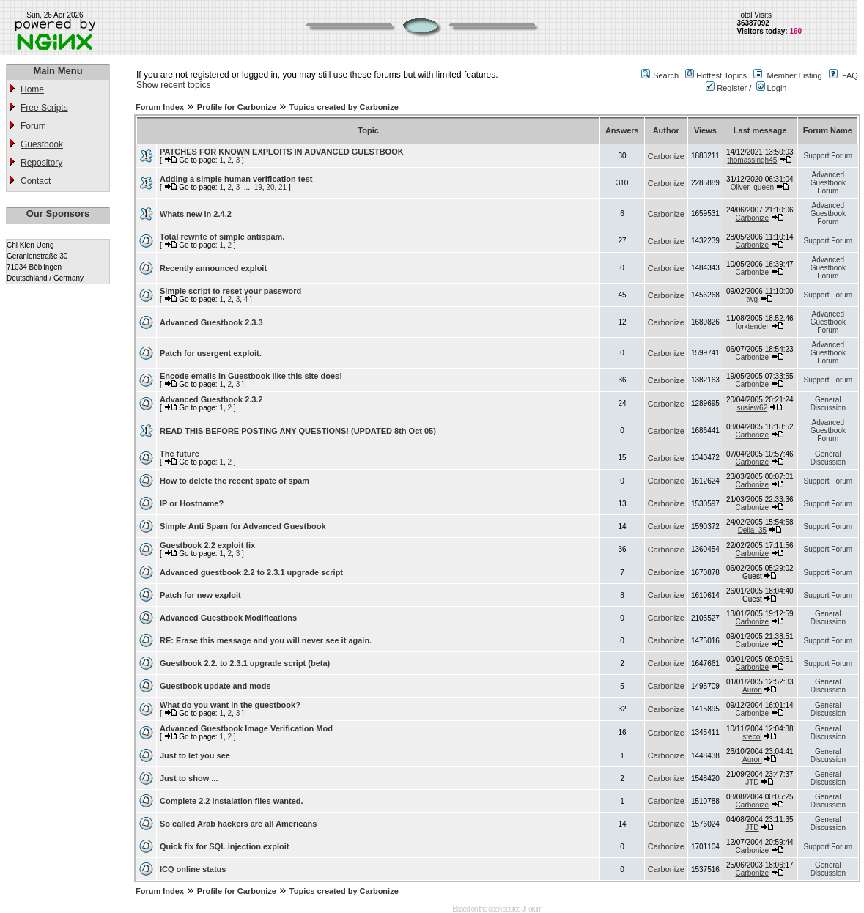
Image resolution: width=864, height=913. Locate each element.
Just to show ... (189, 778)
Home (32, 89)
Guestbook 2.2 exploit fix (207, 545)
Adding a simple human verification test (236, 178)
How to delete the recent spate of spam (234, 480)
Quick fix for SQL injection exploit (224, 846)
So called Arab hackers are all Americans (238, 823)
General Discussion (828, 404)
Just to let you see (195, 755)
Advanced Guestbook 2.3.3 (211, 322)
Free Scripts (44, 108)
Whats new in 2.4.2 (196, 214)
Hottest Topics (721, 75)
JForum (532, 909)
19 (258, 187)
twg (752, 299)
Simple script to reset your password (230, 291)
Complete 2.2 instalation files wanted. (231, 800)
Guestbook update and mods (215, 685)
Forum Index (160, 107)
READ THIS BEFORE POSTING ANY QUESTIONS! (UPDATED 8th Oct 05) (298, 430)
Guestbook (42, 144)
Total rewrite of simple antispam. (222, 236)
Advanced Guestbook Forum (828, 183)
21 (282, 187)
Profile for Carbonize (236, 107)
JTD (751, 782)
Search (666, 75)
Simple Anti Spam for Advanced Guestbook (243, 526)
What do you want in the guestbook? (230, 705)
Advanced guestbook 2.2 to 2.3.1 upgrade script (251, 572)
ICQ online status (193, 869)
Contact (36, 181)
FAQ (850, 75)
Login (771, 88)
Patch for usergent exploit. (211, 353)
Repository (41, 163)
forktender (752, 326)
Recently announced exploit (213, 268)
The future (179, 453)
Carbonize (666, 156)
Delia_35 (752, 530)
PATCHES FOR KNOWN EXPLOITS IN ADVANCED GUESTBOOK (282, 151)
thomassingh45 (752, 160)
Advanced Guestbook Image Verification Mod (246, 728)
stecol (751, 737)
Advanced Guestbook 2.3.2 (211, 399)
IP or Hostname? (192, 503)
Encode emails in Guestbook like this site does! (251, 376)
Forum (33, 126)
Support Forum (827, 156)
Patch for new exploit (200, 595)
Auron (752, 690)
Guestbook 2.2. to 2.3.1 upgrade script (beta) (245, 663)
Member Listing (794, 75)
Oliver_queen (752, 187)
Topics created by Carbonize (344, 107)
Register (726, 88)
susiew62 (752, 408)
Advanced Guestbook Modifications (228, 617)
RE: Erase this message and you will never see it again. (266, 640)
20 (270, 187)
